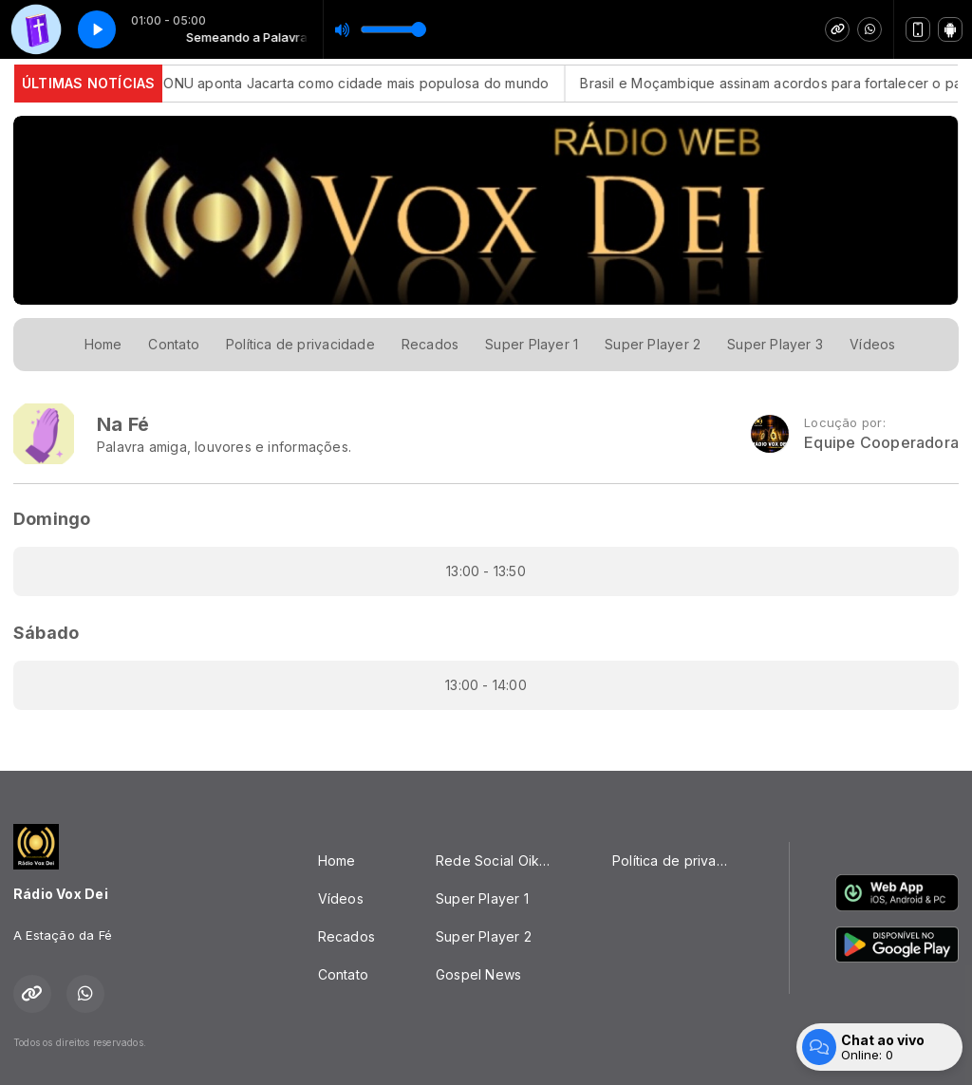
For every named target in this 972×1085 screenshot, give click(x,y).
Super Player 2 (653, 344)
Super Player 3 (775, 344)
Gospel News (478, 974)
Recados (430, 344)
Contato (173, 344)
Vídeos (872, 344)
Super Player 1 (531, 344)
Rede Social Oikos (495, 860)
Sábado (46, 633)
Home (103, 344)
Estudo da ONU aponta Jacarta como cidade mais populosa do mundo (334, 83)
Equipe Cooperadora (881, 443)
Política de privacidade (300, 344)
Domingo (51, 519)
